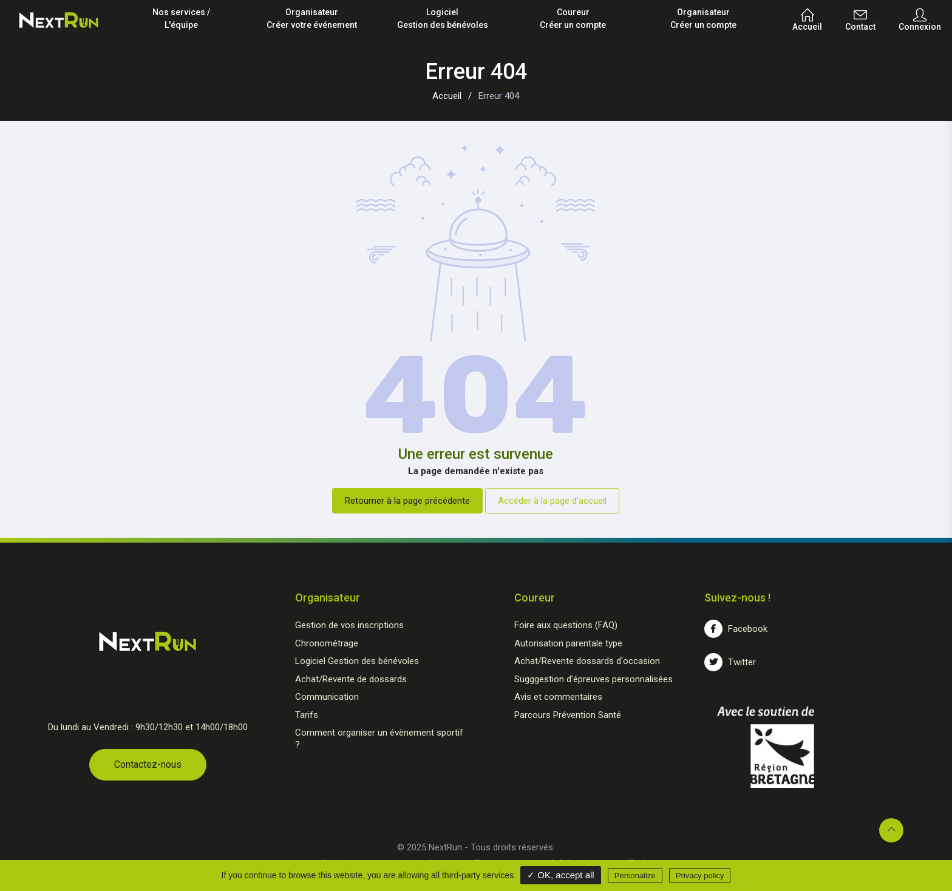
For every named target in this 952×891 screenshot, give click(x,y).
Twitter (730, 662)
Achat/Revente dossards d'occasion (587, 661)
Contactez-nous (148, 764)
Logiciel (442, 19)
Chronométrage (326, 643)
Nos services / (181, 19)
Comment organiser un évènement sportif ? (379, 738)
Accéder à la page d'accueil (552, 500)
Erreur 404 (498, 95)
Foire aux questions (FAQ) (565, 625)
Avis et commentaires (558, 696)
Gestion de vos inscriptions (349, 625)
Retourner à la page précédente (407, 500)
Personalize (635, 875)
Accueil (446, 95)
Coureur (573, 19)
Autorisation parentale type (568, 643)
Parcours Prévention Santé (567, 715)
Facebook (735, 628)
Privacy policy (700, 875)
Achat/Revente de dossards (351, 679)
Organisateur (312, 19)
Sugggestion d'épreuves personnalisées (593, 679)
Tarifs (306, 715)
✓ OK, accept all (560, 875)
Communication (327, 696)
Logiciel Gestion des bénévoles (357, 661)
